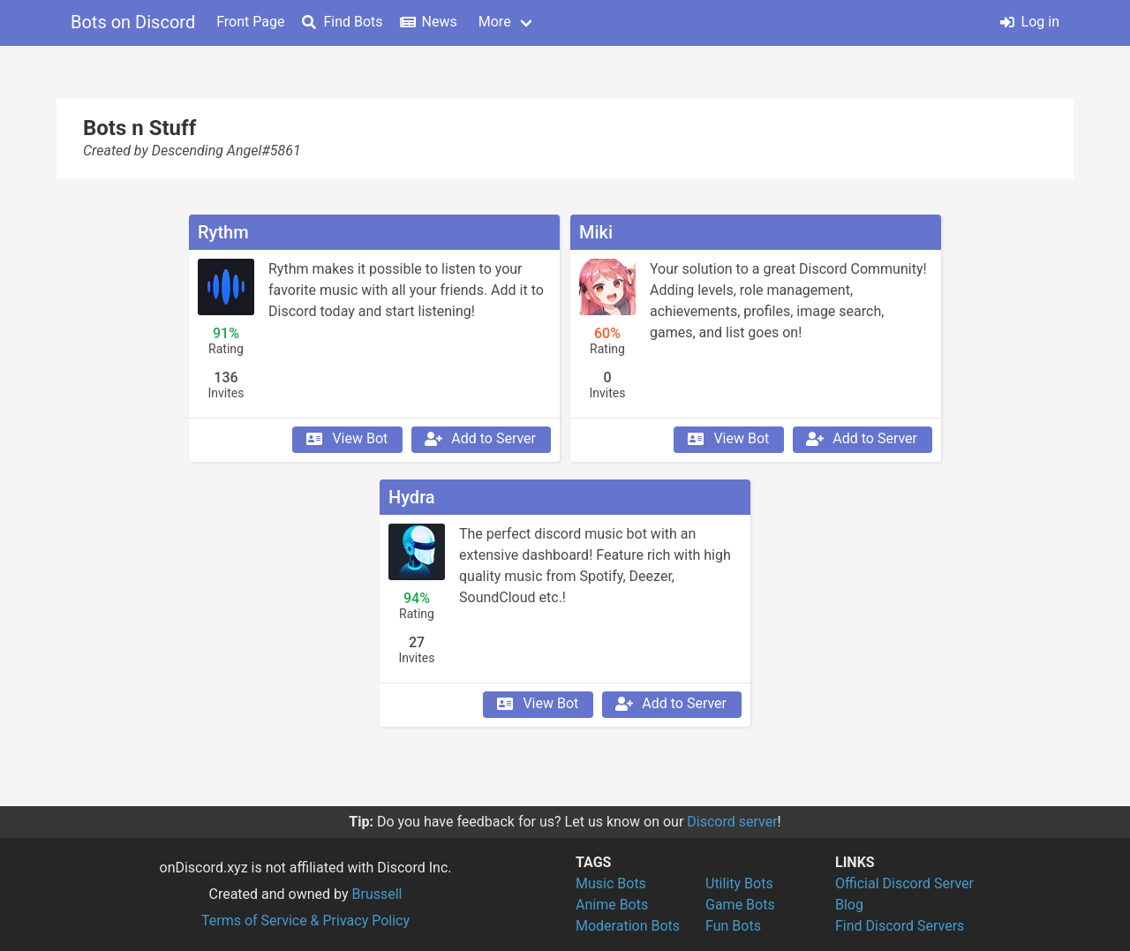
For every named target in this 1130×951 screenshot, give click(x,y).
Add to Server (479, 438)
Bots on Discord (133, 22)
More (494, 21)
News (429, 21)
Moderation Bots (628, 925)
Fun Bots (733, 925)
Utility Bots (739, 883)
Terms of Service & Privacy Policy (305, 920)
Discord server (732, 821)
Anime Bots (612, 904)
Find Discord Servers (899, 925)
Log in (1029, 21)
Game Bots (740, 904)
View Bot (346, 438)
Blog (849, 904)
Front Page (250, 21)
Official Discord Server (904, 883)
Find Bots (342, 21)
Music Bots (611, 883)
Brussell (377, 894)
